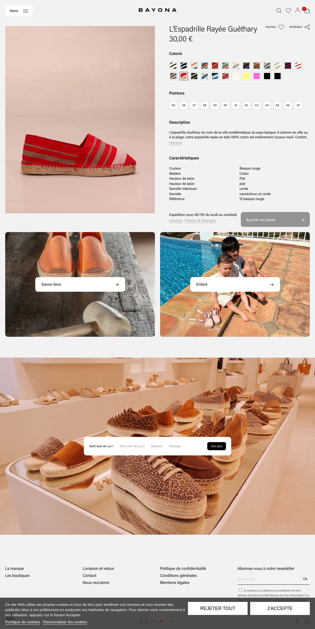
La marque (14, 568)
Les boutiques (17, 575)
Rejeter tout (217, 608)
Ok (305, 578)
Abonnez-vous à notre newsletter (266, 568)
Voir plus (216, 446)
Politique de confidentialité (183, 568)
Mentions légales (175, 582)
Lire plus (175, 142)
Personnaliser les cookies (65, 622)
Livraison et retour (98, 568)
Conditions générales (178, 575)
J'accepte (280, 608)
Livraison (176, 220)
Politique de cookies (22, 622)
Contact (89, 575)
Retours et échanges (200, 220)
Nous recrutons (96, 582)
